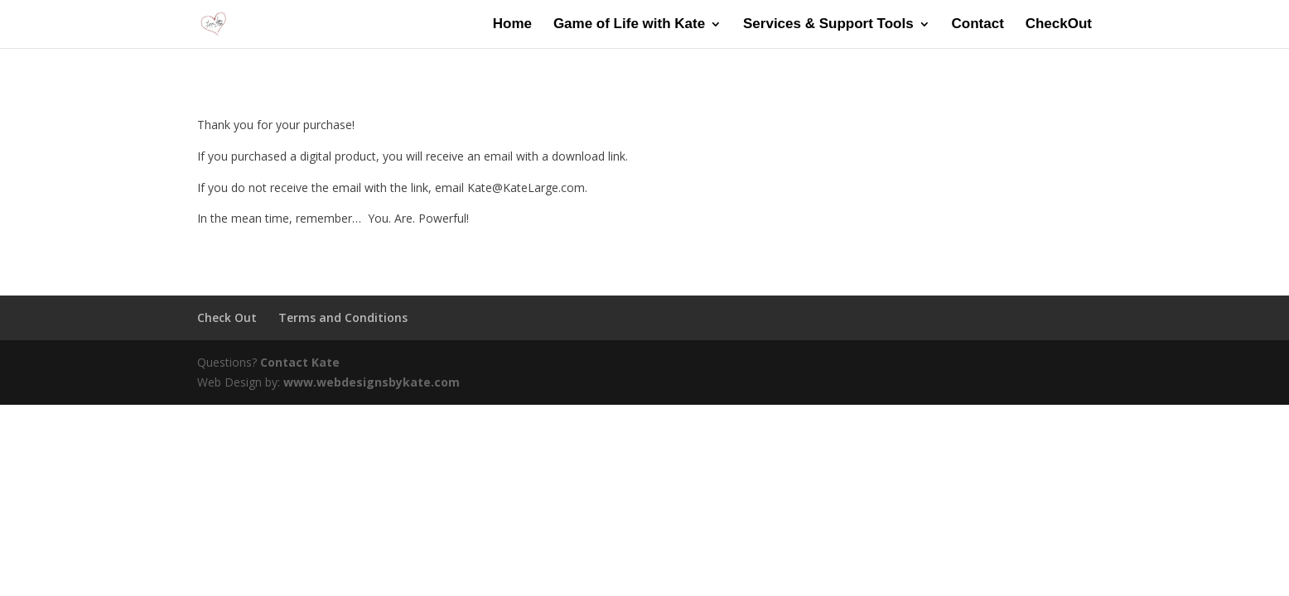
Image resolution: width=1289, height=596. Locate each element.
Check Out (227, 317)
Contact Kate (300, 362)
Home (512, 24)
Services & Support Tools (828, 24)
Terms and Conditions (343, 317)
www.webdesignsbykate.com (371, 382)
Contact (978, 24)
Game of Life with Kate (629, 24)
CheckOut (1059, 24)
